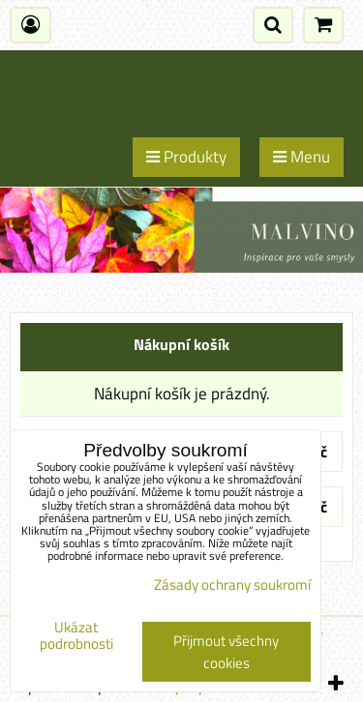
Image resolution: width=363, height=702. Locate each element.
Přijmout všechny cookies (226, 651)
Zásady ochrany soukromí (232, 584)
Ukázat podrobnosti (76, 636)
